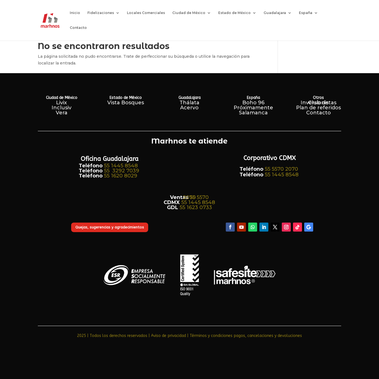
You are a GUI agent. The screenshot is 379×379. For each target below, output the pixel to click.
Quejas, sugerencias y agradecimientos (109, 227)
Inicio (75, 13)
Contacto (78, 28)
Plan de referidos (318, 108)
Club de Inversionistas (318, 103)
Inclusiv (61, 108)
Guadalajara (275, 13)
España (305, 13)
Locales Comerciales (146, 13)
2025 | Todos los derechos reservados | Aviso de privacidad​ (131, 335)
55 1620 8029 (120, 176)
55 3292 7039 (121, 171)
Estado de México (234, 13)
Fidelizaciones (100, 13)
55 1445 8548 (121, 166)
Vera (62, 113)
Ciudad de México (188, 13)
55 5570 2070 (281, 169)
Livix (61, 103)
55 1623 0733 (196, 207)
